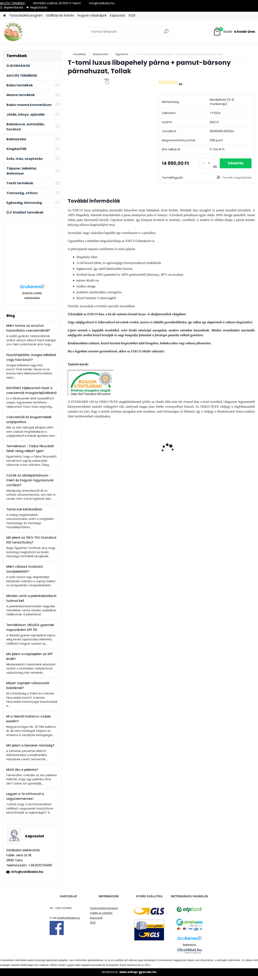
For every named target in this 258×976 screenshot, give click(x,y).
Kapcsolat (117, 15)
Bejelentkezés (13, 7)
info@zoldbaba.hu (27, 871)
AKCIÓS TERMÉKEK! (12, 3)
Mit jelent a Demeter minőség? (30, 745)
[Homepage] (4, 16)
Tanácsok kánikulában (24, 509)
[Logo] (30, 32)
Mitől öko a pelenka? (22, 770)
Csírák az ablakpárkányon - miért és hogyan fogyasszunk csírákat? (29, 480)
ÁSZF (131, 15)
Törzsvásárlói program (26, 15)
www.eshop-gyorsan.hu (137, 972)
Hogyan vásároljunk (92, 15)
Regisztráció (38, 7)
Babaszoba (100, 54)
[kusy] (206, 163)
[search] (166, 33)
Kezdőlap (79, 54)
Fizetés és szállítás (101, 913)
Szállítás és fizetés (60, 15)
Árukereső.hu (189, 944)
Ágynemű (121, 54)
